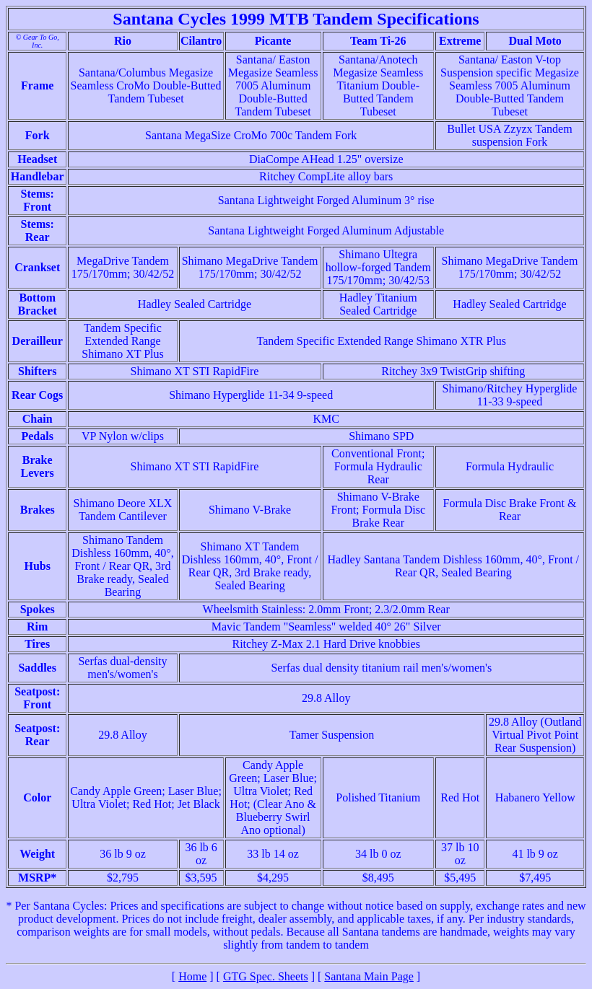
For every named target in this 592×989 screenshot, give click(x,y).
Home (192, 976)
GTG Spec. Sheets (265, 976)
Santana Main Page (369, 976)
